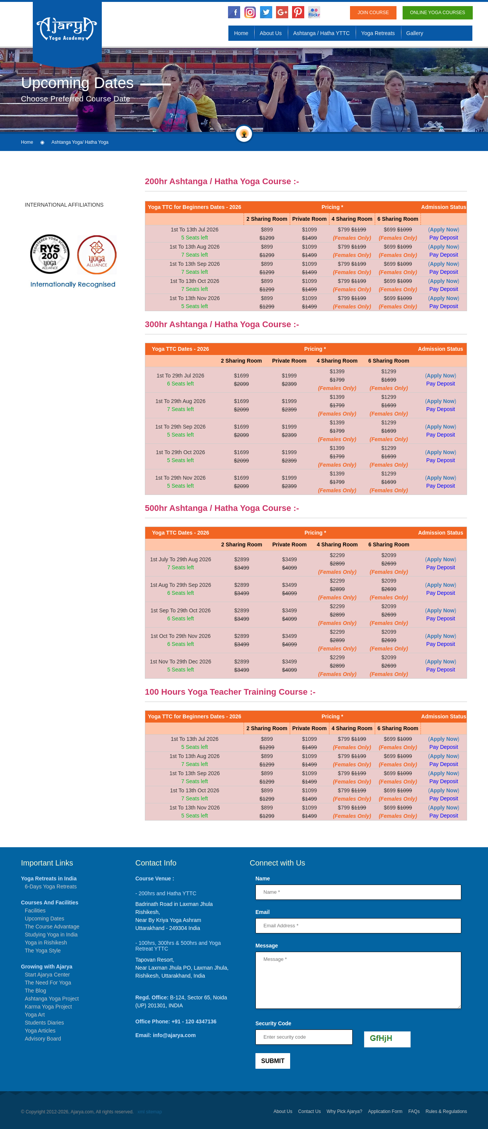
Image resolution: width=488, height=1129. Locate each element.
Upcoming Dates (44, 918)
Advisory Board (43, 1039)
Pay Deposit (443, 237)
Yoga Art (35, 1015)
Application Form (385, 1111)
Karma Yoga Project (48, 1007)
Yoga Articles (40, 1031)
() (443, 229)
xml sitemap (150, 1112)
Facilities (35, 910)
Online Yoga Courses (438, 12)
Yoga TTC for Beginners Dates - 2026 (194, 207)
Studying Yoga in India (51, 934)
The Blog (35, 991)
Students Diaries (44, 1023)
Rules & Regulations (446, 1111)
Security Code (273, 1023)
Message (266, 946)
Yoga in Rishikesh (46, 942)
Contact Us (309, 1111)
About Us (271, 33)
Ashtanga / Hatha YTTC (321, 33)
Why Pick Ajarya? (344, 1111)
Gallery (414, 33)
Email (262, 912)
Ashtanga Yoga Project (52, 999)
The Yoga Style (43, 951)
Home (241, 33)
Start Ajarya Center (47, 975)
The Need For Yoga (48, 983)
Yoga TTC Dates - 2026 (180, 349)
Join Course (373, 12)
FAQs (414, 1111)
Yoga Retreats (378, 33)
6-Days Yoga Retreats (51, 886)
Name (262, 878)
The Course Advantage (52, 926)
